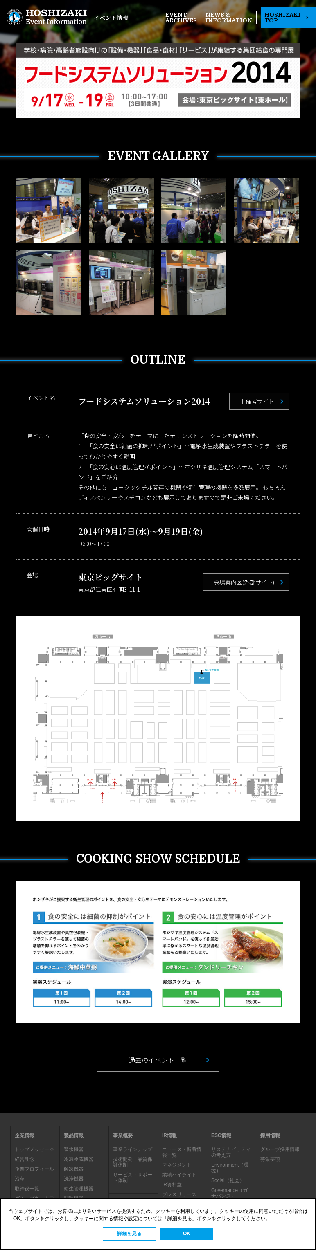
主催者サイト (257, 401)
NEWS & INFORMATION (228, 17)
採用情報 (270, 1135)
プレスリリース (179, 1194)
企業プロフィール (34, 1169)
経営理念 (24, 1159)
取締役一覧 (27, 1189)
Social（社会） (227, 1180)
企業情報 (24, 1135)
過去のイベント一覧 (158, 1060)
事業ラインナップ (132, 1149)
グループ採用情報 (280, 1149)
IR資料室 (172, 1184)
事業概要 (123, 1135)
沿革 (20, 1179)
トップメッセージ (34, 1149)
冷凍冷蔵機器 (78, 1159)
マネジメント (177, 1165)
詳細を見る (129, 1234)
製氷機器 (74, 1149)
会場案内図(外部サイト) (244, 582)
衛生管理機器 (78, 1189)
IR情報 (169, 1135)
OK (186, 1234)
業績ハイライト (179, 1175)
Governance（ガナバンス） (229, 1193)
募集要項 (270, 1159)
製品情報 (74, 1135)
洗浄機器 (74, 1179)
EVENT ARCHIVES (181, 17)
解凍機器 (74, 1169)
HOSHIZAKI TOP (286, 17)
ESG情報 (221, 1135)
